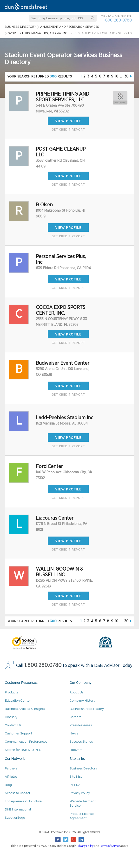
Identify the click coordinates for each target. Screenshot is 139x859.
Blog (8, 785)
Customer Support (18, 733)
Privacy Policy (80, 793)
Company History (82, 700)
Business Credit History (87, 709)
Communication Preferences (26, 741)
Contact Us (13, 725)
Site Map (76, 776)
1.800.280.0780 (43, 665)
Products (11, 692)
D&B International (18, 809)
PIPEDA (75, 785)
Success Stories (81, 741)
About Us (76, 692)
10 (116, 76)
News (74, 733)
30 (126, 76)
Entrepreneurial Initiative (23, 801)
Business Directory (83, 768)
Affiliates (11, 776)
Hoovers (76, 750)
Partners (11, 768)
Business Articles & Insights (25, 709)
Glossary (11, 717)
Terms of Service (110, 846)
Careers (75, 717)
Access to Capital (17, 793)
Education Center (18, 700)
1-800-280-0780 (117, 20)
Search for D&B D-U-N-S (23, 750)
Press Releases (81, 725)
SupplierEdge (15, 817)
